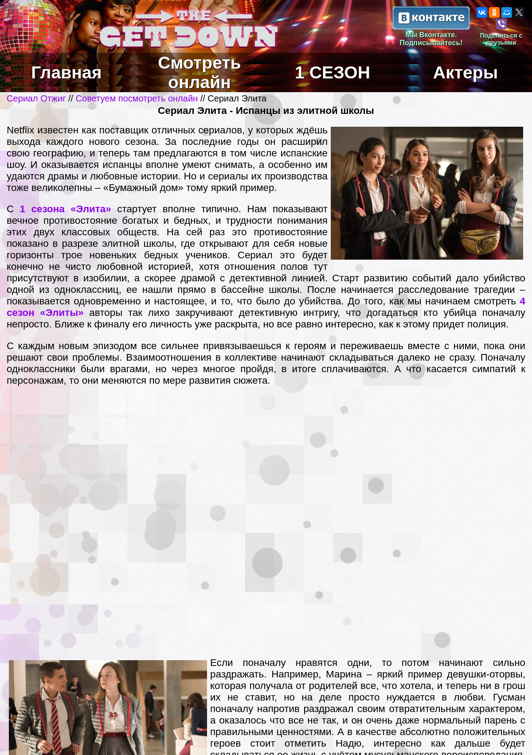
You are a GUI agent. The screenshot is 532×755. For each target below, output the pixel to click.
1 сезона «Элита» (65, 208)
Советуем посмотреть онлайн (137, 98)
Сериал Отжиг (36, 98)
